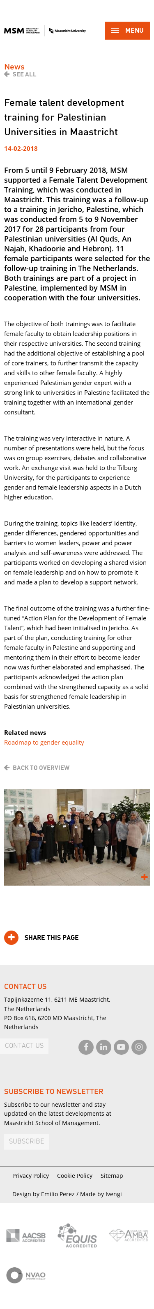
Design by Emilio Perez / (46, 1194)
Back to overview (41, 768)
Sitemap (112, 1175)
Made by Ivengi (101, 1194)
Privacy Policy (30, 1175)
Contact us (24, 1046)
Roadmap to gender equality (44, 742)
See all (25, 74)
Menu (127, 31)
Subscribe (26, 1141)
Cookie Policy (74, 1175)
